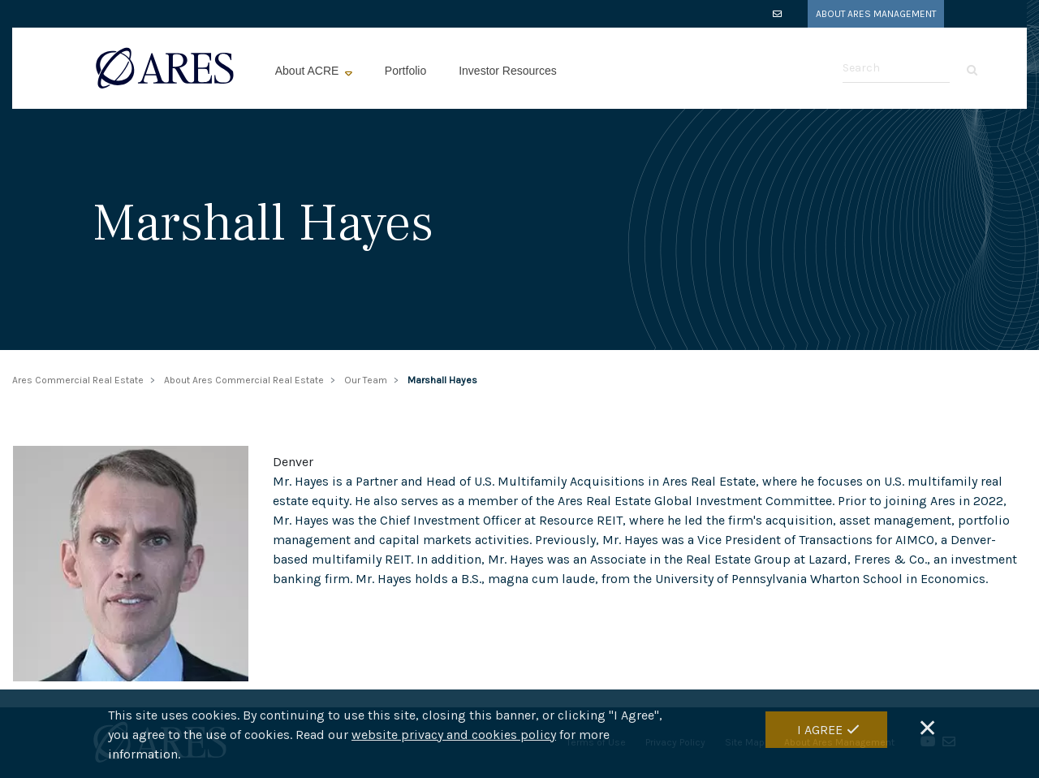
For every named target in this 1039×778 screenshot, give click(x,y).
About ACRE (309, 70)
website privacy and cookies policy (453, 737)
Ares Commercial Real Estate (78, 380)
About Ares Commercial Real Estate (244, 380)
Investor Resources (508, 70)
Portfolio (405, 70)
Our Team (365, 380)
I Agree (820, 731)
